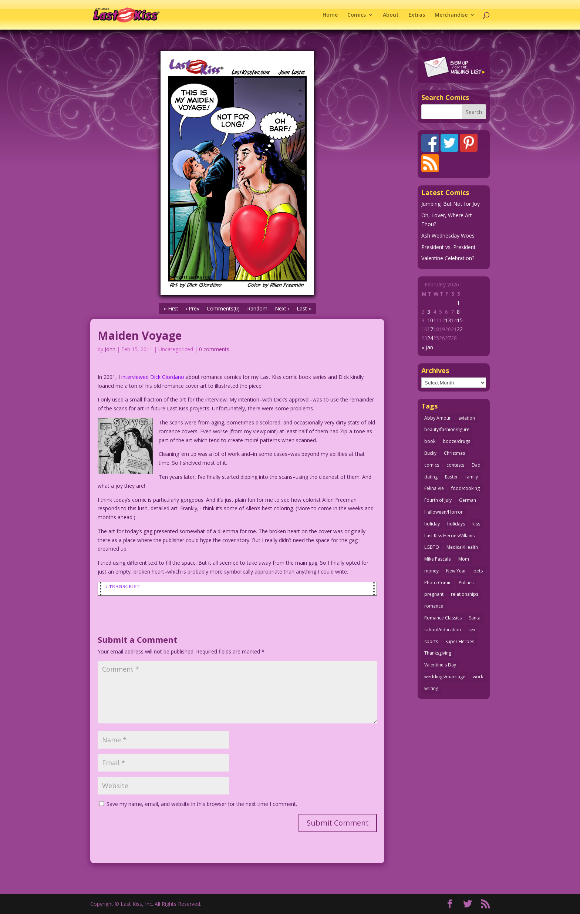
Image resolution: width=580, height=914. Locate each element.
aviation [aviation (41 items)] (466, 418)
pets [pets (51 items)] (478, 571)
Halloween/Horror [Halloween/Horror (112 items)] (443, 512)
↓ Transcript (122, 586)
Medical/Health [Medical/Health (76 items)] (462, 547)
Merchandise (451, 15)
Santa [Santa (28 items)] (474, 618)
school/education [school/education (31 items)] (442, 629)
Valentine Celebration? (447, 258)
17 (430, 329)
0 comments (214, 349)
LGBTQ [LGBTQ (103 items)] (431, 547)
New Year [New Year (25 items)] (456, 571)
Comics (356, 15)
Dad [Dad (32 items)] (476, 465)
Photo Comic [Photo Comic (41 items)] (437, 582)
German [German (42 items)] (467, 500)
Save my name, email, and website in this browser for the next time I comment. (202, 803)
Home (330, 15)
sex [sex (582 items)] (471, 629)
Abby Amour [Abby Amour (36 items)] (437, 418)
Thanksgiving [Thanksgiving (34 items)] (437, 653)
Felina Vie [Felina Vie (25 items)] (434, 488)
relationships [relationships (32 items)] (464, 594)
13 (448, 320)
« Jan (427, 347)
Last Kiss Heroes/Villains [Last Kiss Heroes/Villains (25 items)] (449, 535)
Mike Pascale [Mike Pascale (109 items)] (437, 559)
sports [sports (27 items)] (431, 641)
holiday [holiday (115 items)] (432, 524)
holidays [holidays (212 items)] (456, 524)
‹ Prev (192, 308)
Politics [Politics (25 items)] (466, 582)
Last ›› (304, 308)
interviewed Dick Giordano (152, 376)
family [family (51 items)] (471, 477)
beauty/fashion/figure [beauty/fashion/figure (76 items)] (446, 429)
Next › (282, 308)
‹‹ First (170, 308)
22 (460, 329)
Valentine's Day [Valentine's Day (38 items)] (440, 665)
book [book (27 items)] (429, 441)
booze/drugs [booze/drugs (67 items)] (456, 441)
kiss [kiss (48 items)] (476, 524)
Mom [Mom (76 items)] (463, 559)
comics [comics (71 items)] (431, 465)
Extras (416, 15)
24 (430, 338)
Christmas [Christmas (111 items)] (454, 453)
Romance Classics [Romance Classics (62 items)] (443, 618)
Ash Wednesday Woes (448, 235)
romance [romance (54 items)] (433, 606)
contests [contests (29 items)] (455, 465)
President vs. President (448, 247)
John (110, 349)
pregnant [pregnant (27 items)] (434, 594)
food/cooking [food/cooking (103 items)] (465, 488)
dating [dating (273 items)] (431, 477)
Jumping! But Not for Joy (450, 203)
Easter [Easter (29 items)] (451, 477)
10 (430, 320)
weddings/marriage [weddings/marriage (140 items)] (444, 676)
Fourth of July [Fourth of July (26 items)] (438, 500)
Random (257, 308)
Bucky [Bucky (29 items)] (430, 453)
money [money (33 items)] (431, 571)
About (391, 15)
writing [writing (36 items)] (431, 688)
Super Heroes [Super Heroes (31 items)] (459, 641)
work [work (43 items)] (478, 676)
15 (460, 320)
